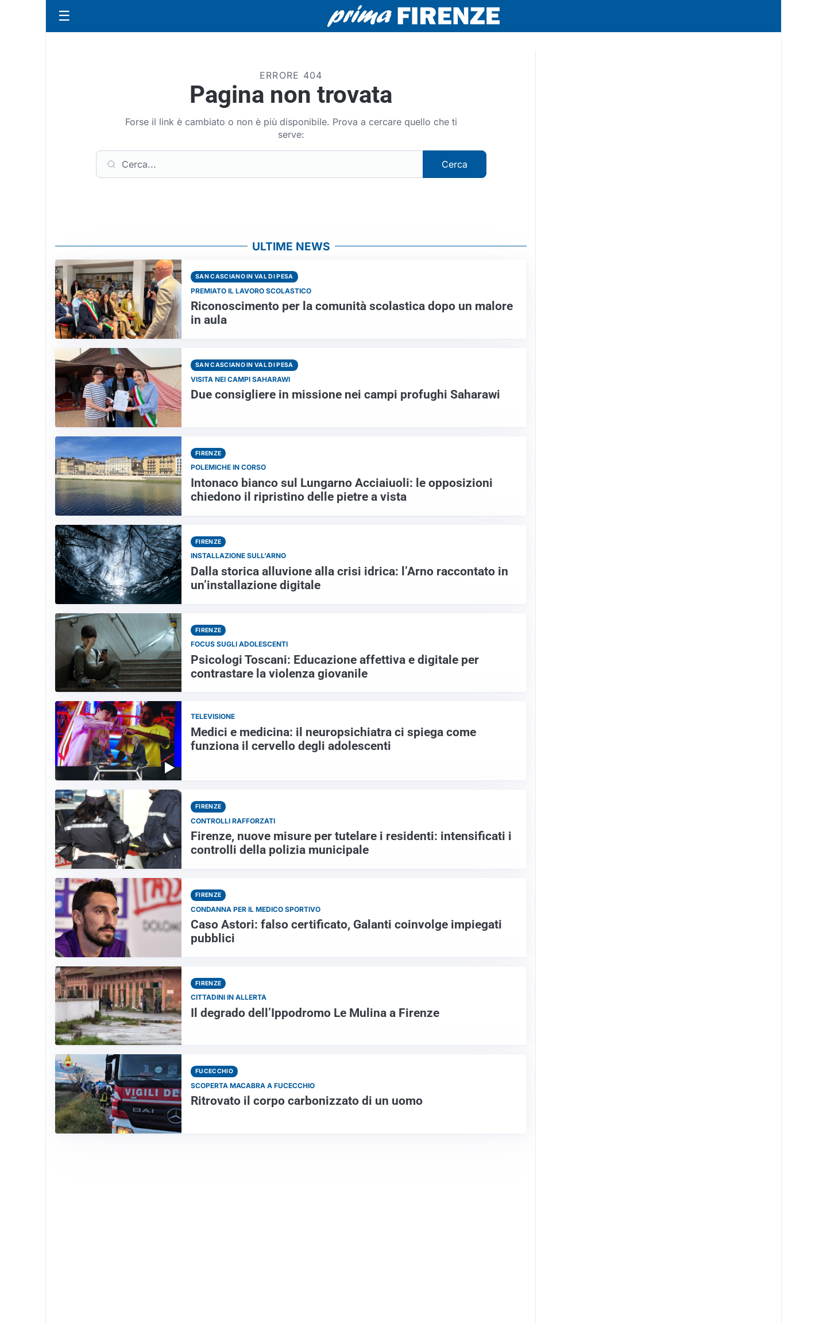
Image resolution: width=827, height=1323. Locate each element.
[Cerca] (259, 164)
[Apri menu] (64, 16)
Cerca (454, 164)
